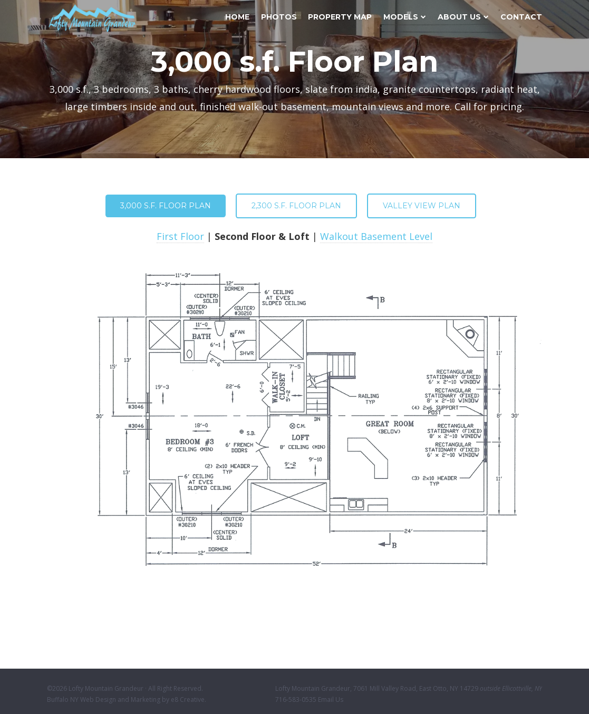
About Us (463, 17)
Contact (521, 17)
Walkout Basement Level (376, 236)
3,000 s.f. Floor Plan (165, 205)
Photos (279, 17)
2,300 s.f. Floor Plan (296, 205)
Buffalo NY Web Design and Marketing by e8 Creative (126, 699)
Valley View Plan (421, 205)
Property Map (340, 17)
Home (237, 17)
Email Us (330, 699)
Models (404, 17)
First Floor (180, 236)
